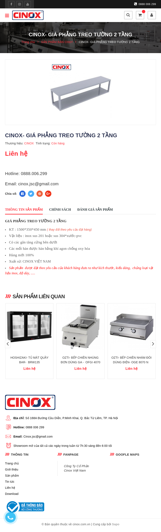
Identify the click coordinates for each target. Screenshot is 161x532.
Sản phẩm (12, 477)
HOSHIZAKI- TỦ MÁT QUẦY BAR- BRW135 (29, 362)
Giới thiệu (11, 471)
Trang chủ (12, 465)
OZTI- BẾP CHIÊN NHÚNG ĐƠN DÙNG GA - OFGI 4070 (80, 362)
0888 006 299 (145, 4)
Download (11, 495)
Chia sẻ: (11, 194)
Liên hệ (10, 489)
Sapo (115, 526)
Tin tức (9, 483)
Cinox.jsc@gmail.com (38, 438)
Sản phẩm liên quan (39, 297)
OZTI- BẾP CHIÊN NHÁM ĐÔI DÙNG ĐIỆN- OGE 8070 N (132, 362)
